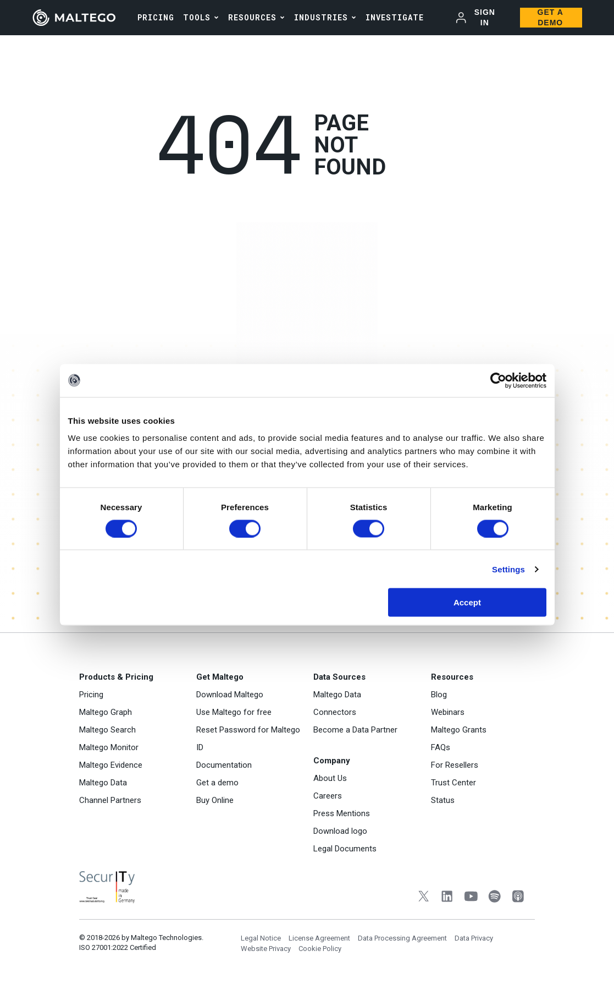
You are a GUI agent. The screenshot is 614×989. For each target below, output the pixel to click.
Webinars (447, 712)
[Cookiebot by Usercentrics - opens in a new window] (498, 380)
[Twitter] (423, 897)
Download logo (340, 831)
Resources (252, 17)
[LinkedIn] (447, 897)
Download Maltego (229, 695)
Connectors (334, 712)
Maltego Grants (458, 730)
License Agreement (319, 938)
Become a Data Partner (355, 730)
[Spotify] (494, 897)
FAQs (440, 747)
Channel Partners (110, 800)
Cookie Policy (319, 948)
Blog (439, 695)
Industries (321, 17)
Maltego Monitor (109, 747)
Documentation (224, 765)
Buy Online (215, 800)
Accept (467, 602)
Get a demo (217, 783)
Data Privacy (474, 938)
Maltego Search (107, 730)
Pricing (91, 695)
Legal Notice (261, 938)
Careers (327, 796)
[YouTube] (471, 897)
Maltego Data (103, 783)
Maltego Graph (105, 712)
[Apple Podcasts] (518, 897)
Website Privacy (266, 948)
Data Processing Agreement (402, 938)
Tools (197, 17)
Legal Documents (345, 849)
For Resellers (454, 765)
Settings (508, 568)
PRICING (155, 17)
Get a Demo (550, 17)
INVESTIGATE (395, 17)
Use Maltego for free (234, 712)
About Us (330, 778)
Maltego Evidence (110, 765)
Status (443, 800)
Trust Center (453, 783)
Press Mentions (341, 813)
